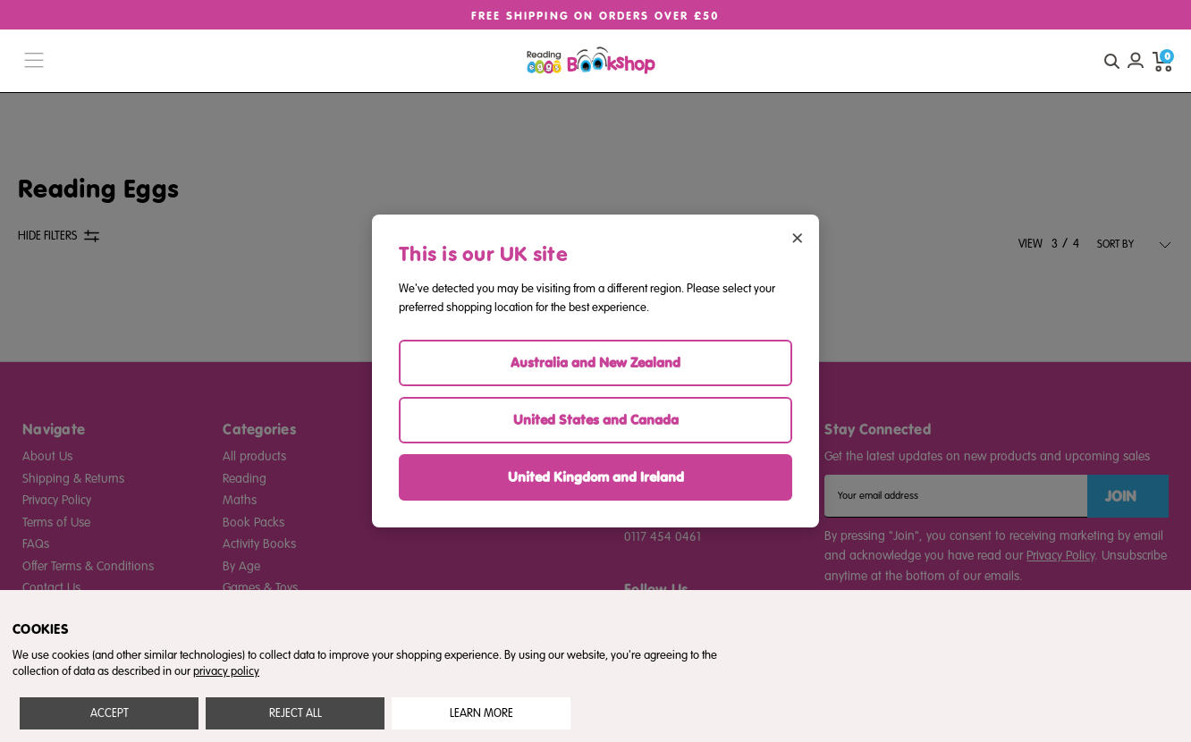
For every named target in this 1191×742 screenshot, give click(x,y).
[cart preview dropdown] (1162, 61)
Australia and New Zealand (595, 362)
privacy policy (226, 671)
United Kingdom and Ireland (596, 476)
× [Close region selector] (797, 236)
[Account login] (1135, 61)
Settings (481, 713)
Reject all (295, 713)
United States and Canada (596, 419)
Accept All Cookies (109, 713)
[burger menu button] (34, 61)
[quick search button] (1111, 61)
